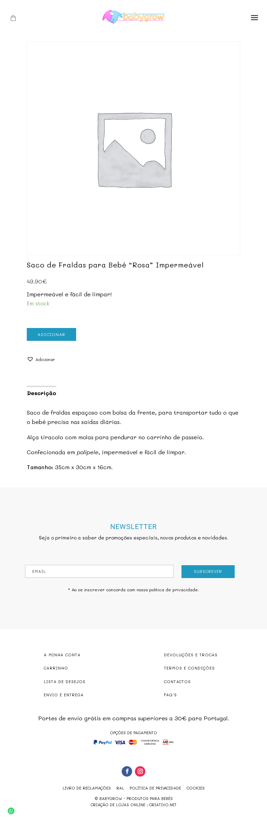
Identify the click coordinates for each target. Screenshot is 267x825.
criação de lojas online (118, 804)
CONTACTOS (177, 681)
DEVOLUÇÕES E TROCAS (191, 654)
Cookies (196, 788)
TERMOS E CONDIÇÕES (189, 668)
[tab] (41, 392)
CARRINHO (56, 668)
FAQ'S (170, 694)
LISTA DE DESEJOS (65, 681)
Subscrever (208, 571)
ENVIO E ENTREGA (64, 694)
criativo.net (163, 804)
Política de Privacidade (155, 788)
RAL (120, 788)
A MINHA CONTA (62, 654)
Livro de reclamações (87, 788)
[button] (41, 359)
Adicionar (51, 334)
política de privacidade (173, 589)
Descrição (41, 393)
